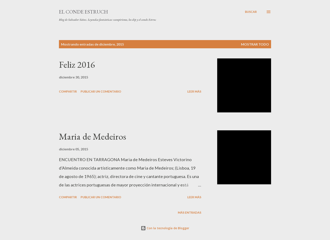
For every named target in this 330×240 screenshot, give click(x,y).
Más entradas (189, 212)
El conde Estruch (83, 11)
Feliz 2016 (77, 64)
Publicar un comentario (101, 91)
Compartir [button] (68, 91)
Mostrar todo (255, 44)
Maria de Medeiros (92, 136)
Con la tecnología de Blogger (165, 228)
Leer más (194, 91)
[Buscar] (251, 11)
